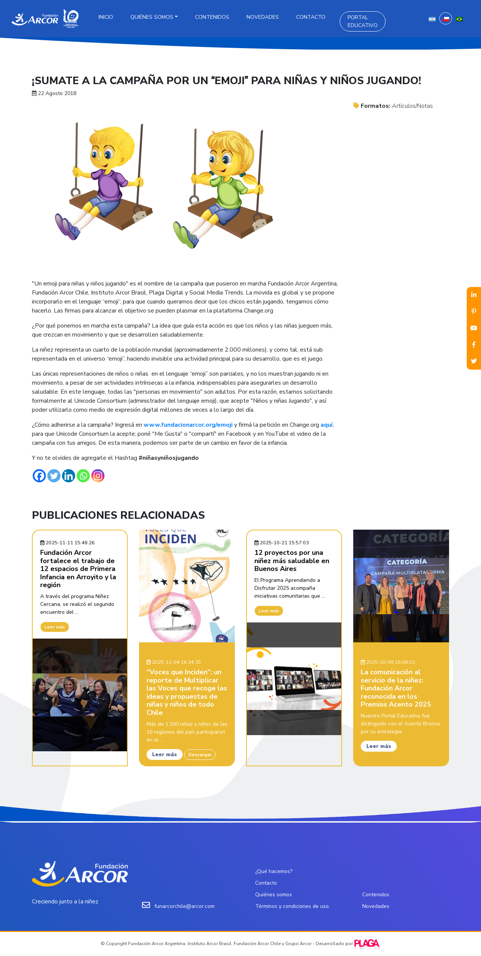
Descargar (200, 755)
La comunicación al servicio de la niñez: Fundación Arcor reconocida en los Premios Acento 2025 (396, 688)
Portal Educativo (363, 21)
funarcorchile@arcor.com (184, 906)
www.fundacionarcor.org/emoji (188, 425)
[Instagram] (97, 475)
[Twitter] (54, 475)
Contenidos (212, 17)
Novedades (263, 17)
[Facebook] (39, 475)
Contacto (310, 17)
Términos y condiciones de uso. (292, 906)
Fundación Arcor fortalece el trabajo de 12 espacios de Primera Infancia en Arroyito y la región (78, 568)
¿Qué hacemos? (273, 871)
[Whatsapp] (83, 475)
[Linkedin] (68, 475)
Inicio (105, 17)
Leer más (54, 627)
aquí (327, 425)
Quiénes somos (151, 17)
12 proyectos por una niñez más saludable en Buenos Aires (291, 560)
